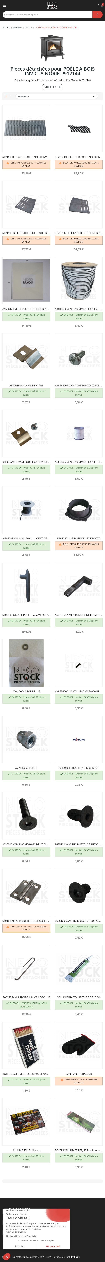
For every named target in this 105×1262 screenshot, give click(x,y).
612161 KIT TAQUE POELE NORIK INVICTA (26, 157)
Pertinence (56, 96)
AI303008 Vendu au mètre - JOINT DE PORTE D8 (26, 538)
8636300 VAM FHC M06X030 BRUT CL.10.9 (26, 844)
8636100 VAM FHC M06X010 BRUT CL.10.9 (79, 920)
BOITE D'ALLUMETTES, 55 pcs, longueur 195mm (79, 1150)
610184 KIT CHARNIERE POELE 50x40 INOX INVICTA (26, 920)
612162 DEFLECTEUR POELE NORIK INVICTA (79, 157)
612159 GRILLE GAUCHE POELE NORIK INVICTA (79, 233)
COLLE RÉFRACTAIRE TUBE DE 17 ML (79, 997)
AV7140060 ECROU (26, 767)
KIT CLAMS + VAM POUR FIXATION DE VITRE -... (26, 461)
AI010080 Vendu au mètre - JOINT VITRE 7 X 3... (79, 309)
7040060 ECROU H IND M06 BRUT (79, 767)
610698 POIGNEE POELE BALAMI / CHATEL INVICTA (26, 614)
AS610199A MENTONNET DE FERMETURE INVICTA (79, 614)
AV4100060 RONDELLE (26, 691)
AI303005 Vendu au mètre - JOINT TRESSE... (79, 461)
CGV (48, 1256)
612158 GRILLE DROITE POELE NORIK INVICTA (26, 233)
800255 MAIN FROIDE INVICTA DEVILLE (26, 997)
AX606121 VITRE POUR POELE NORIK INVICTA (26, 309)
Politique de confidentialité (66, 1256)
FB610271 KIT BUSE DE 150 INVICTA (78, 538)
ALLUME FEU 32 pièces (26, 1150)
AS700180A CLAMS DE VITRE (26, 385)
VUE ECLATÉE (53, 87)
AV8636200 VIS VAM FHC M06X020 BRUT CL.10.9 (79, 691)
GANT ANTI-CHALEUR (79, 1073)
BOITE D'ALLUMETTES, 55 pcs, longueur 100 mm (26, 1073)
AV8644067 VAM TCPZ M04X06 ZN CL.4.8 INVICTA (79, 385)
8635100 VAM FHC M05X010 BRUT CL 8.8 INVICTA (79, 844)
